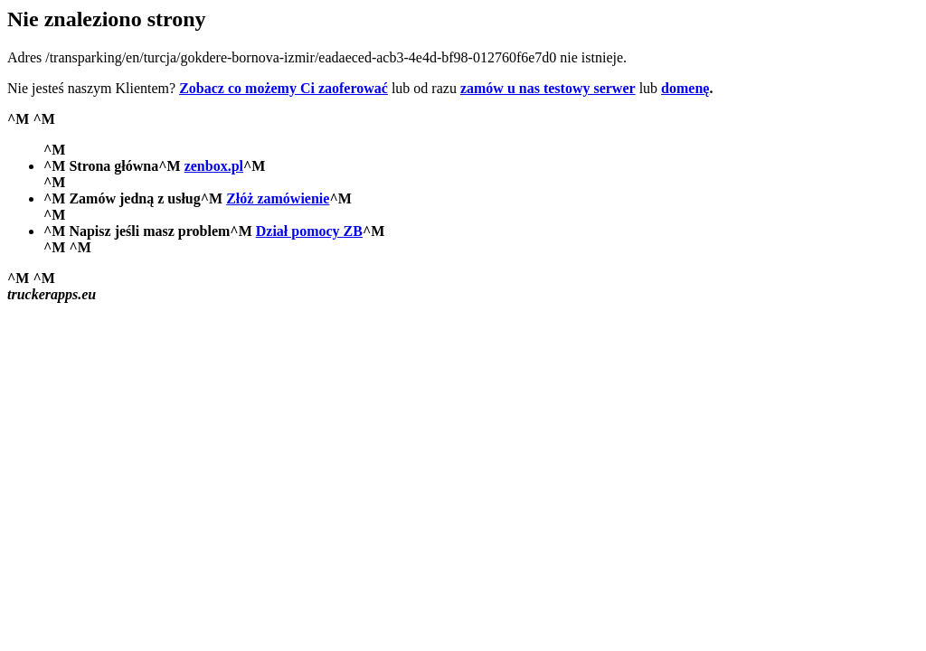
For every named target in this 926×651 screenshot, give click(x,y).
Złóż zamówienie (277, 198)
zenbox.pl (213, 166)
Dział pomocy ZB (309, 231)
